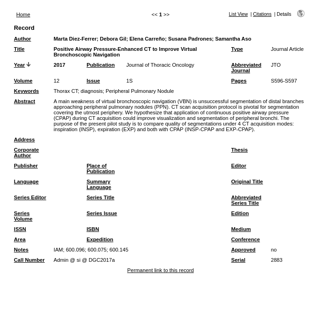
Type (237, 49)
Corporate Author (26, 152)
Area (20, 239)
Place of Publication (100, 168)
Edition (240, 213)
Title (19, 49)
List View (238, 14)
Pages (239, 81)
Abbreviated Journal (246, 67)
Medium (241, 229)
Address (24, 139)
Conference (245, 239)
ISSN (20, 229)
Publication (100, 65)
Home (23, 14)
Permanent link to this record (160, 270)
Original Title (247, 181)
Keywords (26, 91)
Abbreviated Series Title (246, 200)
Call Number (29, 260)
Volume (23, 81)
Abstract (24, 101)
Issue (93, 81)
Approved (243, 249)
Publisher (26, 165)
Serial (238, 260)
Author (22, 39)
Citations (262, 14)
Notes (21, 249)
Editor (238, 165)
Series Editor (30, 197)
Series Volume (23, 216)
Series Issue (101, 213)
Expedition (99, 239)
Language (26, 181)
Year (19, 65)
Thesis (239, 150)
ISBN (92, 229)
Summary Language (98, 184)
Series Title (100, 197)
